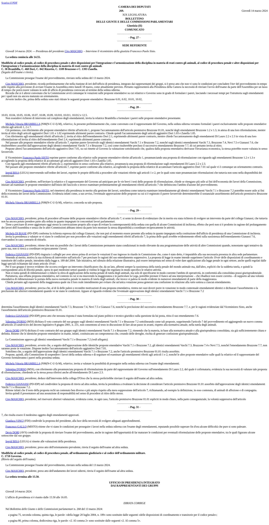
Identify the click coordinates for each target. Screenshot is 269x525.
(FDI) (27, 420)
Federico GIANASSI (17, 254)
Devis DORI (12, 330)
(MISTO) (32, 426)
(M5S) (30, 321)
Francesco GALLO (16, 426)
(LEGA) (24, 172)
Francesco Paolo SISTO (36, 157)
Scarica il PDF (9, 2)
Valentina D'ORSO (15, 321)
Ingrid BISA (12, 172)
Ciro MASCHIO (73, 51)
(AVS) (23, 330)
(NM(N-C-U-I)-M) (51, 123)
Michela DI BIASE (16, 233)
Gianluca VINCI (14, 420)
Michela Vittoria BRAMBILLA (22, 123)
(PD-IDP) (32, 233)
